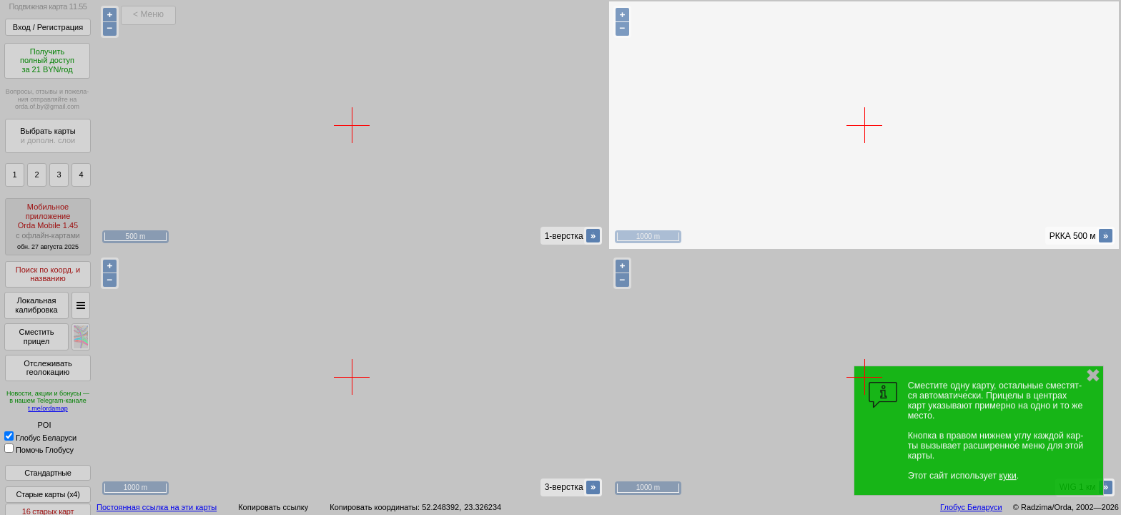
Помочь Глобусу (39, 450)
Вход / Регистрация (48, 27)
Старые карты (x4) (47, 494)
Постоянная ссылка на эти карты (157, 507)
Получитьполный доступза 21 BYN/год (47, 60)
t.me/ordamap (48, 408)
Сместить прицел (36, 336)
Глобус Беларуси (40, 437)
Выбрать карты (47, 135)
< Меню (148, 14)
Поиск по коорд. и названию (48, 274)
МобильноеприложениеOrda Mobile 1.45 (48, 226)
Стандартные (47, 473)
